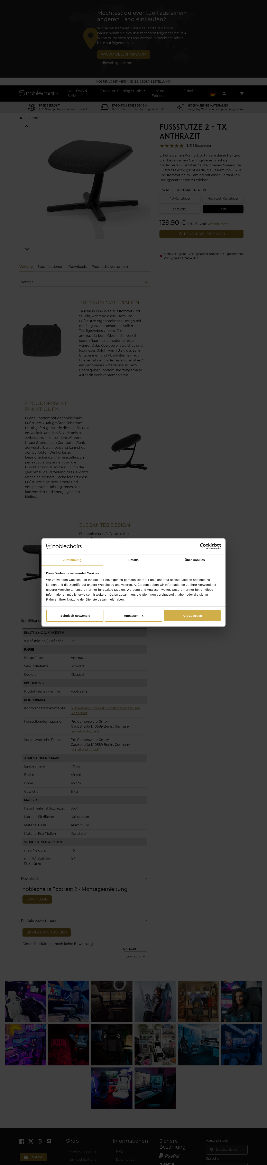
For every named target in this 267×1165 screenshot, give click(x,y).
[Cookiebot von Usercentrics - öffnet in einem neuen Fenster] (203, 546)
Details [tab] (133, 560)
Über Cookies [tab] (195, 560)
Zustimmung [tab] (72, 560)
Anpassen (134, 615)
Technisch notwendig (74, 615)
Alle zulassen (192, 615)
